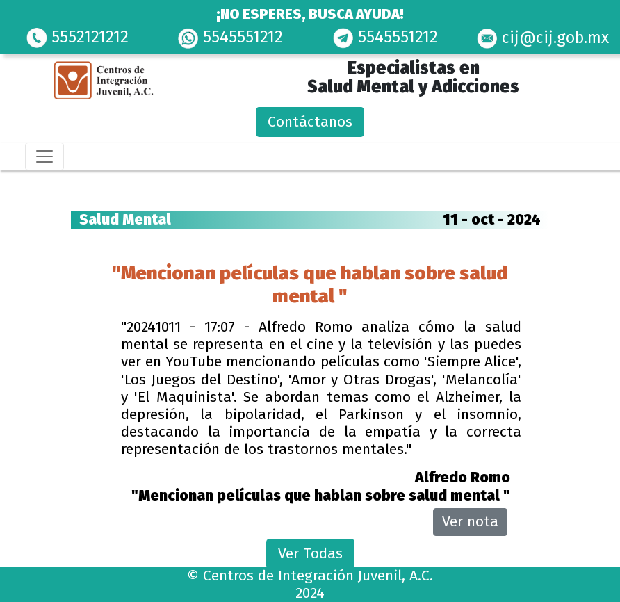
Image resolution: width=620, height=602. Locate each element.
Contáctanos (310, 122)
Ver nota (470, 521)
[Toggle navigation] (44, 156)
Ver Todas (310, 553)
